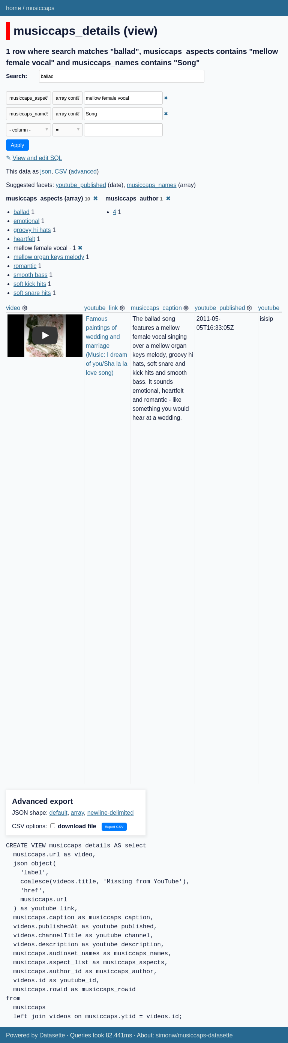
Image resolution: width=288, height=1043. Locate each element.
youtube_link (101, 308)
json (45, 171)
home (13, 8)
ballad (22, 212)
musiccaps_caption (156, 308)
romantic (25, 266)
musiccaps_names (152, 185)
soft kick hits (30, 284)
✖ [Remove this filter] (166, 98)
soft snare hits (32, 293)
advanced (84, 171)
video (13, 308)
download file (73, 826)
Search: (16, 76)
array (77, 813)
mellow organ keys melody (49, 257)
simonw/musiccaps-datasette (194, 1035)
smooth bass (31, 275)
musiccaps (40, 8)
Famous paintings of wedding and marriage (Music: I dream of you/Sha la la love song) (107, 346)
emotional (26, 221)
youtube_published (81, 185)
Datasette (52, 1035)
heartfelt (24, 239)
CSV (61, 171)
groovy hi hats (32, 230)
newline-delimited (110, 813)
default (59, 813)
